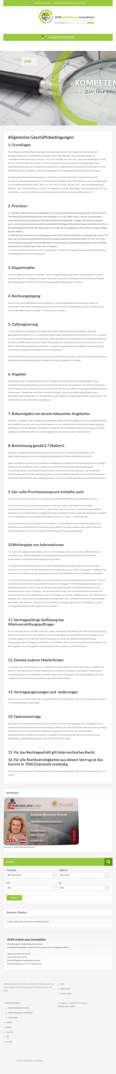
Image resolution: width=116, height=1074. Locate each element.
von (8, 883)
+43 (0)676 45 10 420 (21, 954)
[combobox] (31, 875)
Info (7, 1037)
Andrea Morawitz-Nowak (18, 1008)
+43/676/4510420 (61, 37)
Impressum (65, 989)
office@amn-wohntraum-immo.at (69, 3)
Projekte (9, 1032)
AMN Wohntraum (13, 1003)
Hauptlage (11, 870)
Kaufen (9, 1022)
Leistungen (13, 1017)
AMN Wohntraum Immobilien (20, 1013)
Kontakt (9, 1042)
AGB (62, 984)
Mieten (9, 1027)
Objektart (63, 870)
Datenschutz (65, 993)
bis (60, 883)
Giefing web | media (66, 1006)
